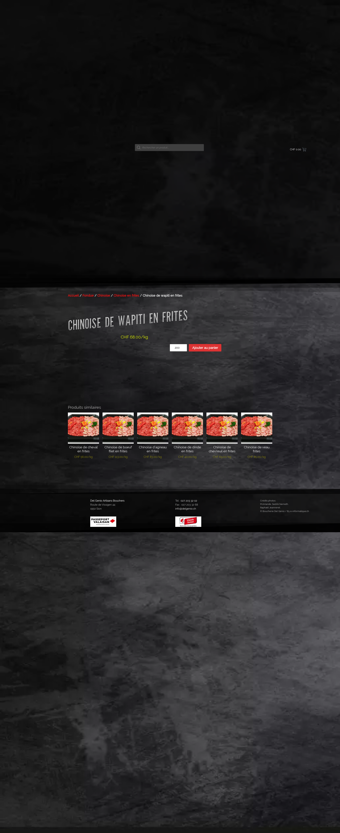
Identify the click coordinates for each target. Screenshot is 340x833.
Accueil (73, 295)
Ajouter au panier (205, 348)
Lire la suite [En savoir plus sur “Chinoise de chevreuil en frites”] (222, 467)
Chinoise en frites (126, 295)
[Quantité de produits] (178, 347)
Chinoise (103, 295)
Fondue (88, 295)
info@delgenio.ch (185, 508)
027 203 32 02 (189, 500)
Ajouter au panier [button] (83, 469)
